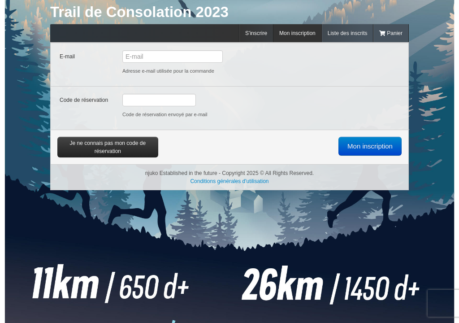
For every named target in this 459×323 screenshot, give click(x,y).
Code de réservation (84, 100)
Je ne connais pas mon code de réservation (108, 147)
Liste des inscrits (348, 33)
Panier (391, 33)
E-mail (67, 56)
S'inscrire (256, 33)
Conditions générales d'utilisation (229, 181)
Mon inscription (297, 33)
